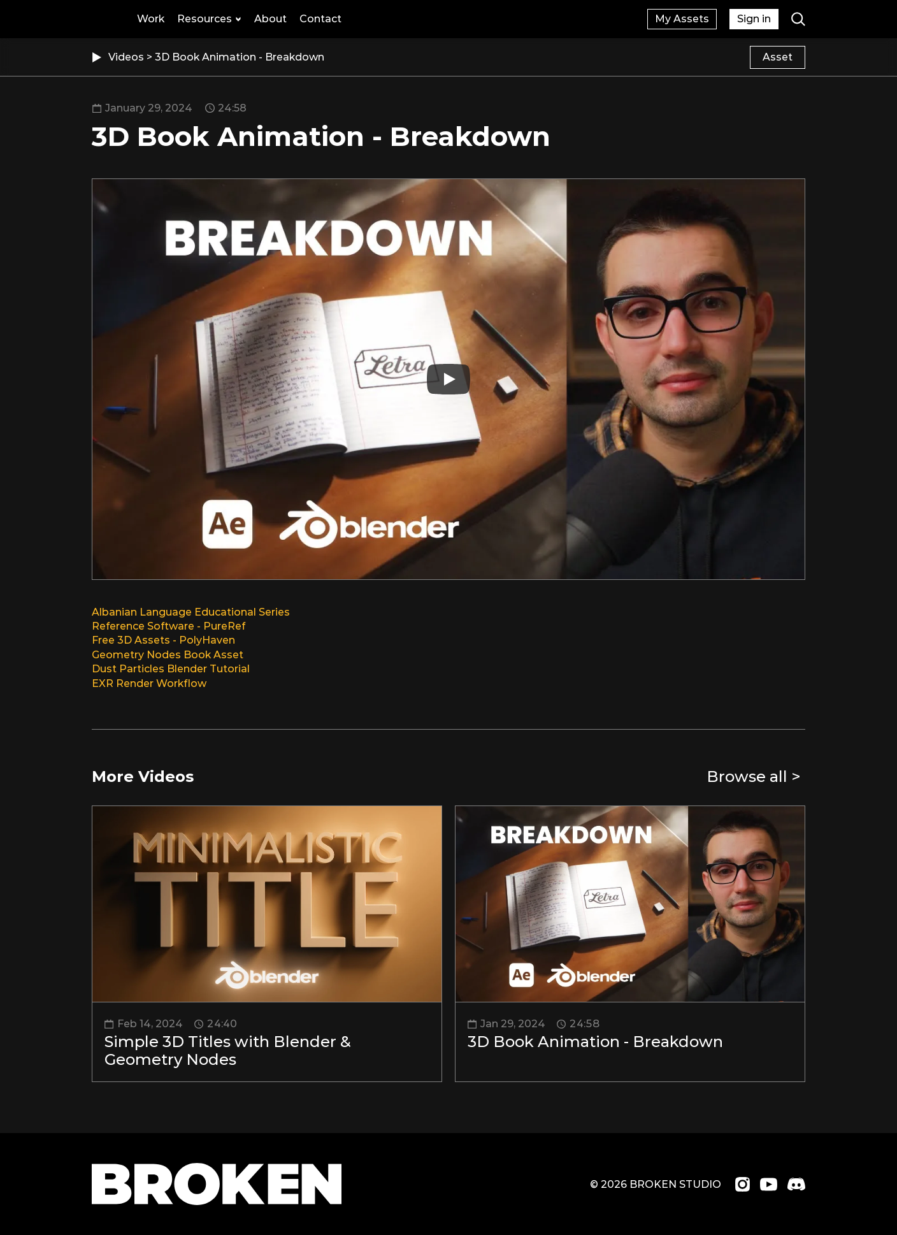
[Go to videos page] (756, 777)
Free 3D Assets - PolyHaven (163, 640)
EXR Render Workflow (149, 683)
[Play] (448, 379)
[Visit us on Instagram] (742, 1184)
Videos (127, 57)
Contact (320, 19)
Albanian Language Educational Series (191, 612)
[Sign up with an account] (682, 19)
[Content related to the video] (777, 57)
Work (150, 19)
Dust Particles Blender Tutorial (171, 669)
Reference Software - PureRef (168, 626)
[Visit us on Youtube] (768, 1184)
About (270, 19)
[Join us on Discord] (796, 1184)
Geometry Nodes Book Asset (167, 655)
